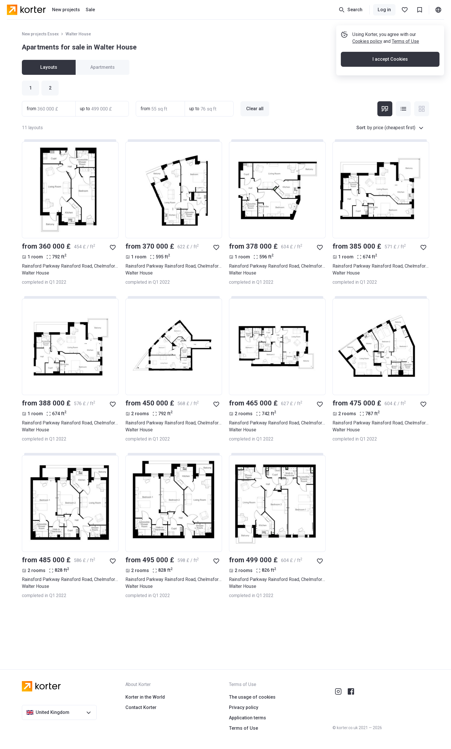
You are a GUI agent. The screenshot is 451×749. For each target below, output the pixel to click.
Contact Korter (140, 707)
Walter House (78, 34)
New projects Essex (40, 34)
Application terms (247, 718)
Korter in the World (145, 697)
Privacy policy (243, 707)
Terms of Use (405, 41)
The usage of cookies (252, 697)
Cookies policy (367, 41)
